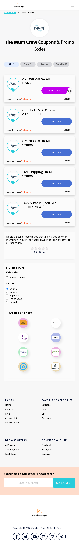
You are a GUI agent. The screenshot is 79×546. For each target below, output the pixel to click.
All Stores (10, 445)
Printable (61, 64)
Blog (7, 413)
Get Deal (57, 121)
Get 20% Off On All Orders (36, 143)
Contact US (11, 418)
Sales (44, 64)
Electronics (47, 418)
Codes (28, 64)
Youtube (46, 453)
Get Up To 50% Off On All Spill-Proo (38, 112)
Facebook (47, 445)
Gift (43, 413)
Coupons (46, 404)
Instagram (47, 449)
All (11, 64)
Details (67, 99)
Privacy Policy (12, 422)
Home (8, 404)
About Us (10, 409)
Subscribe (64, 482)
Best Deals (10, 453)
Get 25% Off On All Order (36, 81)
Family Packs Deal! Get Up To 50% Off (39, 205)
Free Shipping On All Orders (37, 174)
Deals (44, 409)
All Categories (12, 449)
